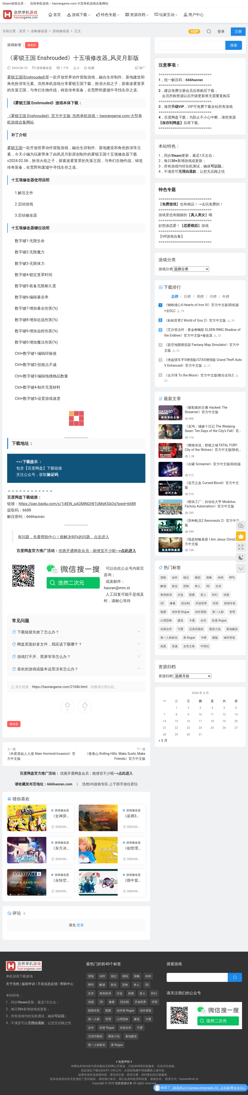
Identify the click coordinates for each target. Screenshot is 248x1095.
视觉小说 (215, 629)
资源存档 (135, 15)
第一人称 (218, 612)
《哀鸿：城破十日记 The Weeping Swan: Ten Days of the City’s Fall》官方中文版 (212, 431)
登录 (80, 925)
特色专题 (106, 15)
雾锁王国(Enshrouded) (26, 77)
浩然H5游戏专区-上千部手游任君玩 (110, 784)
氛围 (163, 612)
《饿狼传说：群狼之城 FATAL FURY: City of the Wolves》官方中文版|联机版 (212, 449)
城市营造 (229, 637)
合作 (203, 620)
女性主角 (189, 646)
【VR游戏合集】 (171, 236)
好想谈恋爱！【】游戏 (183, 226)
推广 (142, 68)
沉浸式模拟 (196, 629)
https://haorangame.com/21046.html (59, 687)
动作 (175, 577)
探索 (192, 594)
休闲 (220, 577)
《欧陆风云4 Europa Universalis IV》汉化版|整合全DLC (208, 1089)
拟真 (163, 646)
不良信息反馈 (47, 984)
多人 (203, 594)
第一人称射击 (169, 637)
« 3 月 (163, 740)
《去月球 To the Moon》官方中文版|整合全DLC (199, 375)
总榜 (174, 296)
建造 (180, 620)
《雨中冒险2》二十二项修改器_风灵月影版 (131, 880)
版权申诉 (28, 984)
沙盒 (180, 594)
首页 (54, 15)
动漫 (226, 594)
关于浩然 (12, 984)
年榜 (225, 296)
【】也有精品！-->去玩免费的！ (190, 204)
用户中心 (194, 15)
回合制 (185, 603)
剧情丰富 (230, 603)
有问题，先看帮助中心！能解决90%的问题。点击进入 (63, 537)
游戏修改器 (44, 68)
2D (162, 603)
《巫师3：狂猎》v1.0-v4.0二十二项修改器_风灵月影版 (132, 816)
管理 (232, 612)
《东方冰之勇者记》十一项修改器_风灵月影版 (59, 848)
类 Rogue (189, 637)
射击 (175, 586)
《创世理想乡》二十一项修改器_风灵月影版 (131, 848)
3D (208, 586)
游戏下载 (77, 15)
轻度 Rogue (219, 620)
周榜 (200, 296)
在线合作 (166, 629)
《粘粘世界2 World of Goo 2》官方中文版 (195, 320)
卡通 (192, 620)
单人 (198, 586)
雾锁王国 (14, 148)
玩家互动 (164, 15)
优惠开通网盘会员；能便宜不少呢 (97, 550)
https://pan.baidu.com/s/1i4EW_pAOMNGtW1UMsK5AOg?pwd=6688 (77, 503)
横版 (215, 637)
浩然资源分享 (123, 1083)
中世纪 (205, 646)
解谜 (163, 586)
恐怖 (186, 586)
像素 (172, 603)
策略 (209, 577)
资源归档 (165, 676)
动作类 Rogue (180, 612)
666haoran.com (59, 784)
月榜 (213, 296)
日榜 (187, 296)
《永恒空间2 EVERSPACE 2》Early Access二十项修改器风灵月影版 (60, 880)
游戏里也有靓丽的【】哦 (185, 215)
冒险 (163, 577)
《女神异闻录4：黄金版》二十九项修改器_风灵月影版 (60, 816)
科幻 (215, 594)
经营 (215, 603)
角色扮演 (166, 594)
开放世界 (201, 603)
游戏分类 (165, 269)
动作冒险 (200, 612)
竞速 (175, 646)
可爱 (180, 629)
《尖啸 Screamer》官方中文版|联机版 (213, 464)
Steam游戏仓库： (14, 3)
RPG (232, 577)
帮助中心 (67, 984)
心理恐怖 (166, 620)
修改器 (31, 45)
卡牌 (203, 637)
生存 (218, 586)
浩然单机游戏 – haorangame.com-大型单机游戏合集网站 (69, 3)
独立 (186, 577)
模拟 (198, 577)
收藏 (89, 68)
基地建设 (232, 629)
